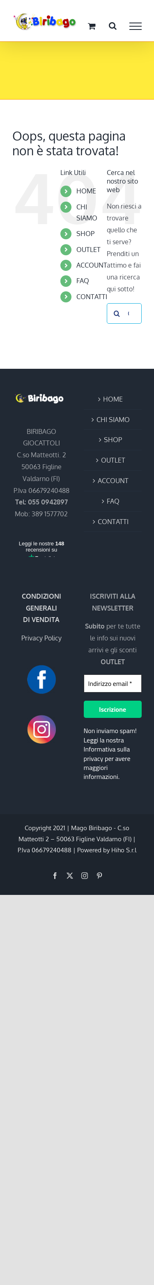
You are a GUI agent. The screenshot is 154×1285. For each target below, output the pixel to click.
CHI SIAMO (113, 419)
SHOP (85, 233)
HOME (86, 191)
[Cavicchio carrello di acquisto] (92, 26)
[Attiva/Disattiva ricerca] (113, 26)
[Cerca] (117, 313)
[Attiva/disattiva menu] (135, 26)
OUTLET (88, 249)
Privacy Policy (41, 638)
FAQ (82, 281)
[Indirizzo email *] (113, 683)
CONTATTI (91, 297)
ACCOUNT (91, 265)
